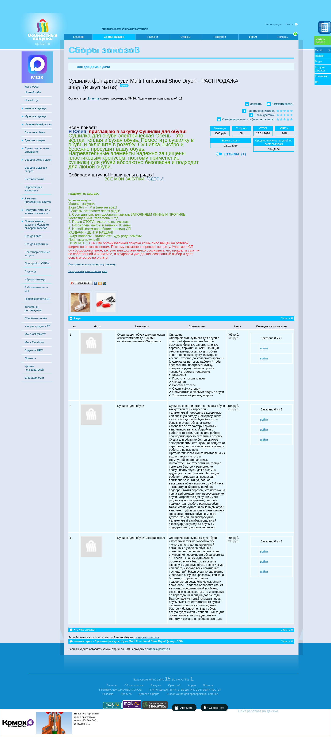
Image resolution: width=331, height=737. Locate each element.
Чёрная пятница (35, 279)
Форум (252, 36)
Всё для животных (36, 244)
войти (264, 348)
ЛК (316, 81)
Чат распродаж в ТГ (37, 326)
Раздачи (152, 36)
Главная (78, 36)
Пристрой (220, 36)
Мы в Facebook (34, 342)
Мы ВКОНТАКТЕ (35, 334)
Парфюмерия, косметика (34, 189)
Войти (289, 24)
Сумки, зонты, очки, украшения (37, 150)
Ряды (318, 61)
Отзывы (185, 36)
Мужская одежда (35, 116)
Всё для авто (33, 236)
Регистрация (274, 24)
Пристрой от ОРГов (37, 263)
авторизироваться (147, 637)
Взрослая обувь (35, 132)
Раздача (156, 685)
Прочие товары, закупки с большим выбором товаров (37, 225)
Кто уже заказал (320, 69)
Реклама (107, 693)
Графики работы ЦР (37, 298)
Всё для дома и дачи (38, 159)
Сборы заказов (114, 37)
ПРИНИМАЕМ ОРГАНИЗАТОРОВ (125, 29)
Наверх (319, 55)
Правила (30, 358)
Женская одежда (35, 108)
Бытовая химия (34, 179)
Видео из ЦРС (34, 350)
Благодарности (34, 377)
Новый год (31, 100)
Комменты (321, 76)
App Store (186, 707)
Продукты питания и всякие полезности (37, 211)
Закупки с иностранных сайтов (38, 200)
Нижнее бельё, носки (38, 124)
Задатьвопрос (320, 40)
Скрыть (285, 318)
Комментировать (282, 103)
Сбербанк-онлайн (36, 318)
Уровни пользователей (34, 368)
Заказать (256, 103)
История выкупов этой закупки (87, 271)
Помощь (287, 36)
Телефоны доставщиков (33, 308)
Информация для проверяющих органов (192, 693)
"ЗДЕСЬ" (155, 179)
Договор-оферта (149, 693)
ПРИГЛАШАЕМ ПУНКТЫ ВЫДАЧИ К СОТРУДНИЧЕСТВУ (185, 689)
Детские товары (35, 140)
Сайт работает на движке (267, 711)
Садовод (30, 271)
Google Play (216, 707)
